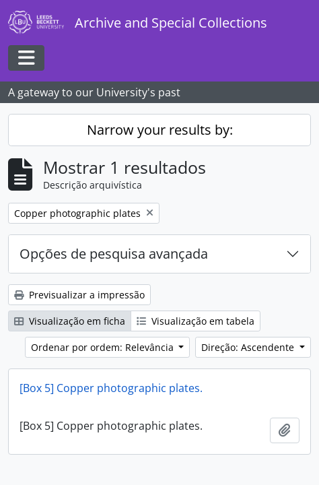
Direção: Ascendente (249, 347)
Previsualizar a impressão (79, 294)
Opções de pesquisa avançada (114, 254)
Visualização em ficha (69, 321)
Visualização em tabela (195, 321)
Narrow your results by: (160, 130)
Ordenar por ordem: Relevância (103, 347)
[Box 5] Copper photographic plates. (111, 388)
